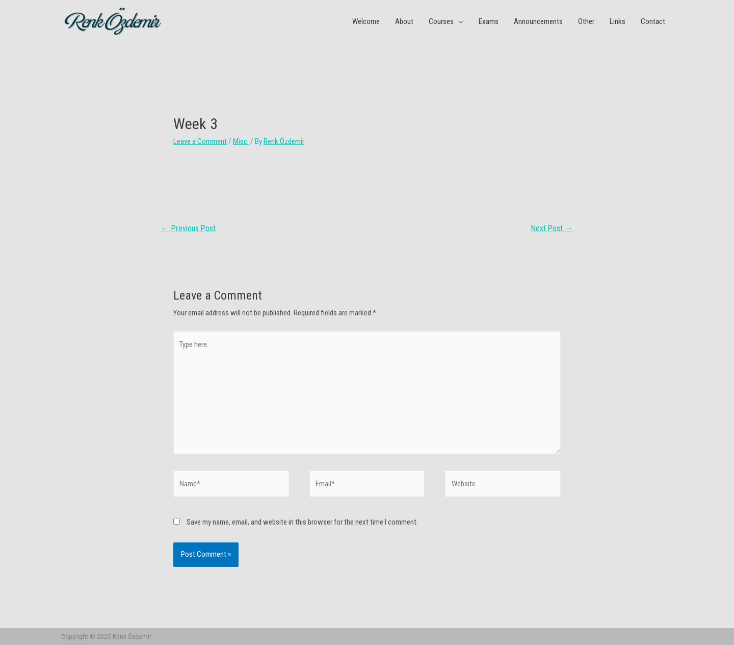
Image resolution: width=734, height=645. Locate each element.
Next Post (552, 228)
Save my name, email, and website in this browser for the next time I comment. (302, 522)
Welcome (366, 21)
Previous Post (188, 228)
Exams (489, 21)
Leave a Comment (200, 141)
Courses (441, 21)
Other (586, 21)
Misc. (241, 141)
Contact (653, 21)
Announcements (538, 21)
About (404, 21)
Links (617, 21)
